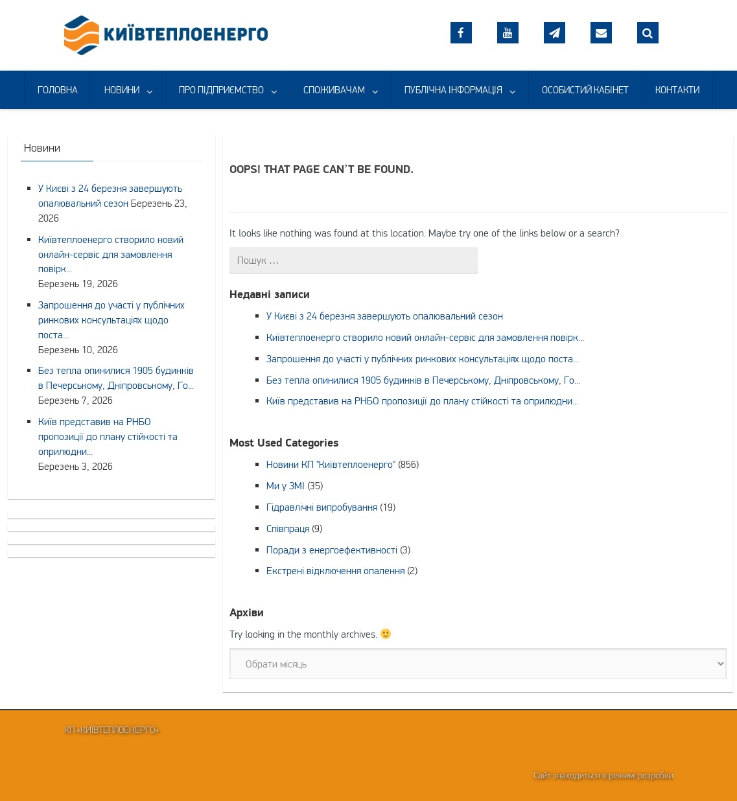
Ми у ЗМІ (285, 485)
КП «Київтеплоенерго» (111, 730)
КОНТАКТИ (677, 89)
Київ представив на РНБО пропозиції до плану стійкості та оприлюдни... (422, 400)
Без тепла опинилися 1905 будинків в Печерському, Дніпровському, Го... (423, 380)
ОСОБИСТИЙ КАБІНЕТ (585, 89)
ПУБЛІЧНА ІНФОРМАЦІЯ (453, 89)
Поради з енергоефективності (331, 549)
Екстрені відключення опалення (335, 570)
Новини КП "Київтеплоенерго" (330, 464)
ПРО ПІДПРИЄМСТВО (221, 89)
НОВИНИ (121, 89)
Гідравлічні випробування (321, 507)
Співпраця (287, 528)
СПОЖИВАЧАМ (334, 89)
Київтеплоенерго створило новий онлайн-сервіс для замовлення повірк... (425, 337)
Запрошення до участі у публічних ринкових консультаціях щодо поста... (422, 358)
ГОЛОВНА (58, 89)
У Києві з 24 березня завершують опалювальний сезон (384, 315)
